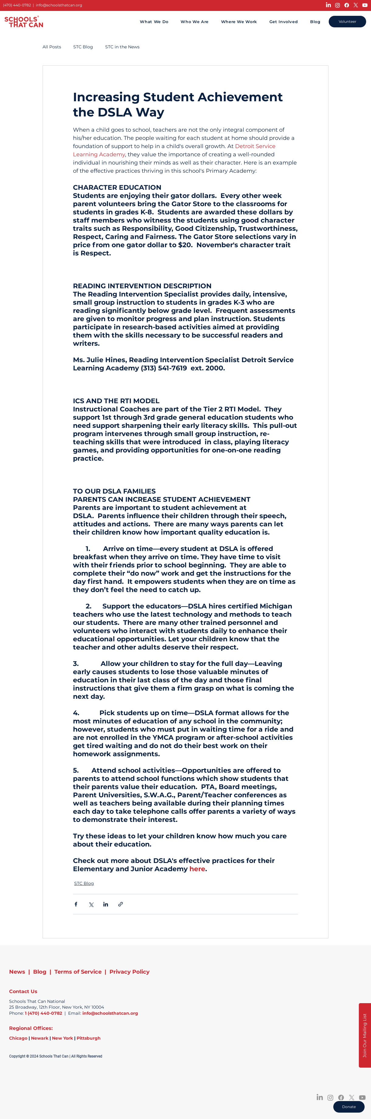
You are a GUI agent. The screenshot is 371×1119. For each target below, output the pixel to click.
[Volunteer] (347, 22)
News (17, 971)
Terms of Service (78, 971)
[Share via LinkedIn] (106, 904)
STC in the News (122, 47)
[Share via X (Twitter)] (91, 904)
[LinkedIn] (328, 5)
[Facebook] (347, 5)
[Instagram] (338, 5)
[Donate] (349, 1107)
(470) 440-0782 (17, 5)
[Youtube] (365, 5)
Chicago (18, 1038)
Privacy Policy (129, 971)
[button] (365, 1035)
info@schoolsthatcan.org (59, 5)
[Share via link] (120, 904)
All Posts (52, 47)
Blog (40, 971)
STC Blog (83, 47)
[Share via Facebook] (76, 904)
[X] (356, 5)
